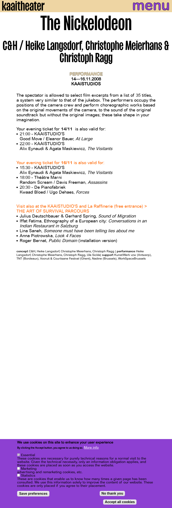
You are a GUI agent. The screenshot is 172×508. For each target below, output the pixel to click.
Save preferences (33, 493)
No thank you (112, 493)
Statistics (28, 475)
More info (91, 447)
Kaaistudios (86, 84)
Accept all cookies (120, 502)
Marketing (29, 469)
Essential (28, 455)
